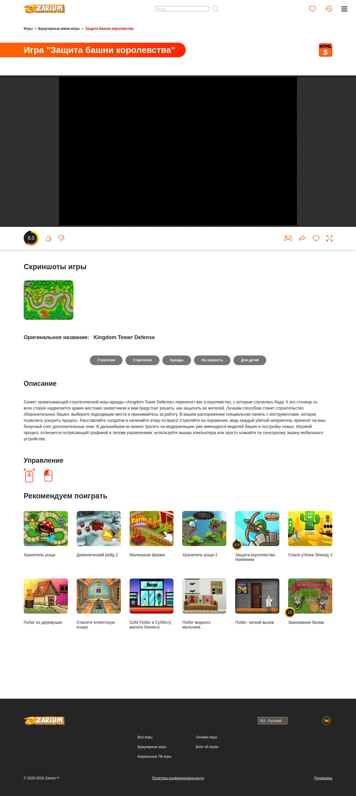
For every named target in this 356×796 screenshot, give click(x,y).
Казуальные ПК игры (154, 756)
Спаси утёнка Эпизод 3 (310, 558)
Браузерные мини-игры (59, 29)
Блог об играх (207, 747)
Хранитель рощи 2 (204, 558)
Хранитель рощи (46, 558)
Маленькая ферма (152, 558)
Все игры (145, 737)
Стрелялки (142, 384)
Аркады (177, 384)
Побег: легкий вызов (257, 625)
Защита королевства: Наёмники (257, 560)
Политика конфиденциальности (178, 778)
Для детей (250, 384)
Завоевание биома (310, 625)
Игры (28, 29)
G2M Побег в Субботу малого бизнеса (152, 627)
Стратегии (106, 384)
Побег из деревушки (46, 625)
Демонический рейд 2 (99, 558)
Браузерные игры (152, 747)
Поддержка (323, 778)
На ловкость (212, 384)
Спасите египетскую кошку (99, 627)
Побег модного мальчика (204, 627)
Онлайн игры (206, 737)
